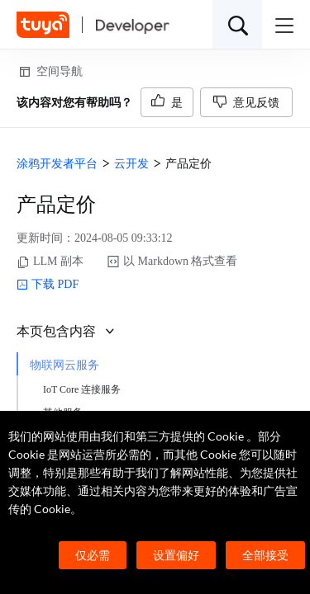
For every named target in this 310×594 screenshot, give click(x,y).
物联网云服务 (64, 365)
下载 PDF (48, 285)
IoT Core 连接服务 (82, 389)
